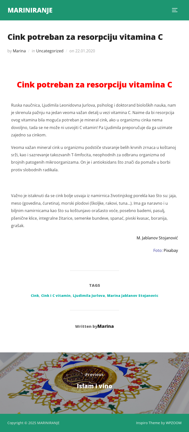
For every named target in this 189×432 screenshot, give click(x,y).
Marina (19, 51)
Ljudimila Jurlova (89, 295)
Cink (35, 295)
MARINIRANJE (30, 10)
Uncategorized (49, 51)
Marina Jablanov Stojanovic (132, 295)
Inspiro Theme (148, 422)
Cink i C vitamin (56, 295)
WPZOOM (174, 422)
